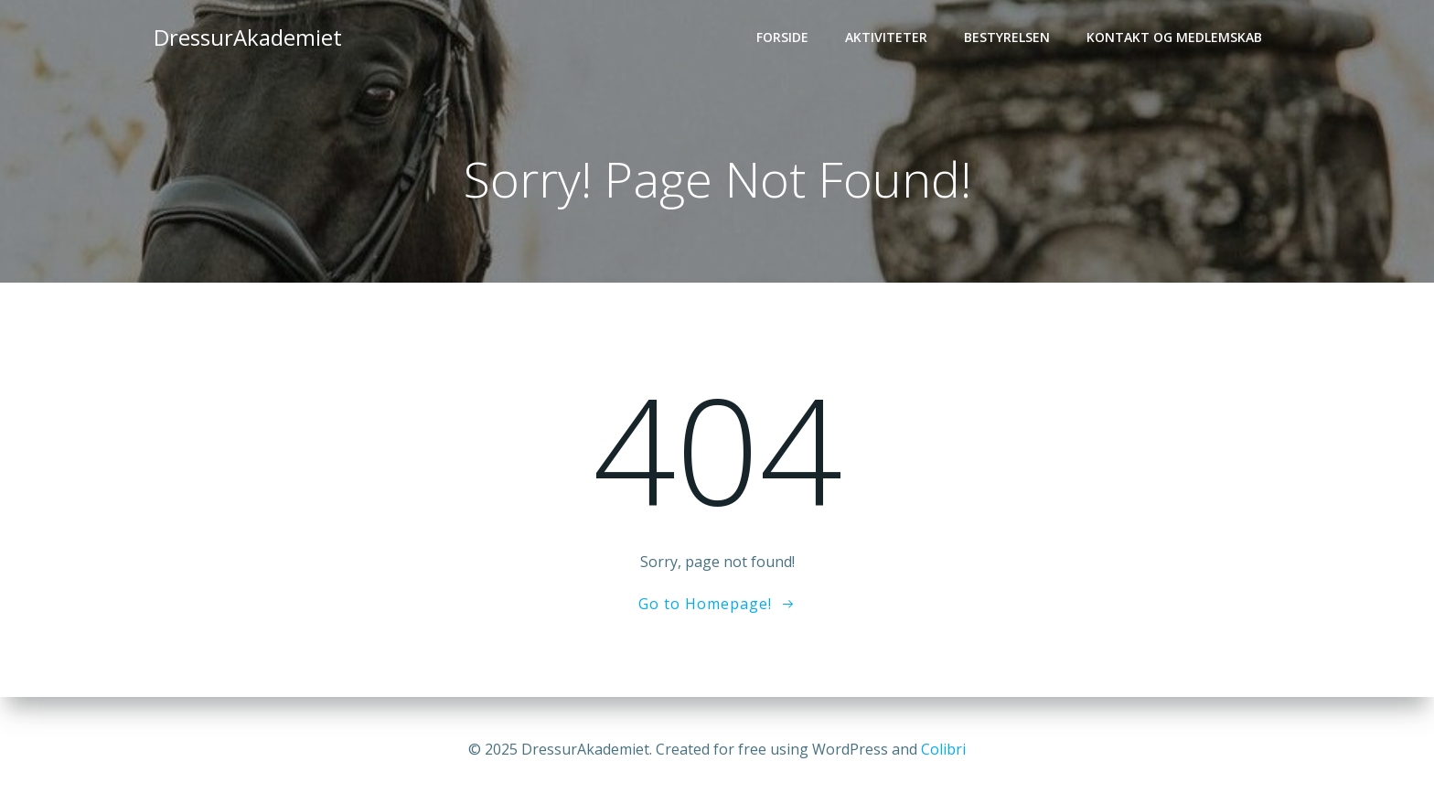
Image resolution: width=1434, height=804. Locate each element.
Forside (782, 37)
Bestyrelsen (1007, 37)
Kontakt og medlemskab (1174, 37)
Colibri (943, 749)
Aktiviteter (886, 37)
